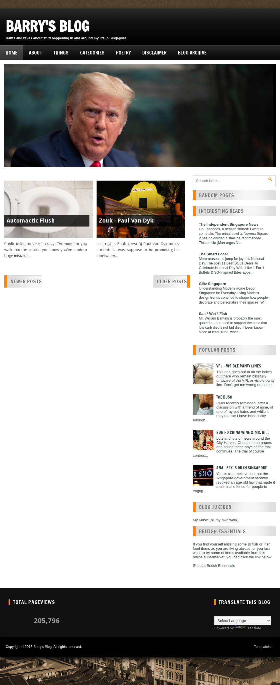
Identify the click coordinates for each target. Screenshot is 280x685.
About (35, 52)
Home (11, 52)
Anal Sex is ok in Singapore (241, 468)
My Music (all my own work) (216, 520)
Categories (92, 52)
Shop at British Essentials (214, 565)
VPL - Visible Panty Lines (238, 366)
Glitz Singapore (212, 284)
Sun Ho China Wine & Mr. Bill (242, 432)
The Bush (224, 397)
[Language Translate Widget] (242, 620)
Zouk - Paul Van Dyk (126, 220)
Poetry (123, 52)
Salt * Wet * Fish (213, 314)
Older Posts (172, 281)
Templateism (263, 647)
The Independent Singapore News (229, 224)
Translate (248, 628)
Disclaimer (154, 52)
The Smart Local (213, 254)
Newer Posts (26, 281)
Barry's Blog (47, 26)
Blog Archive (192, 52)
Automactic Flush (31, 220)
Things (61, 52)
